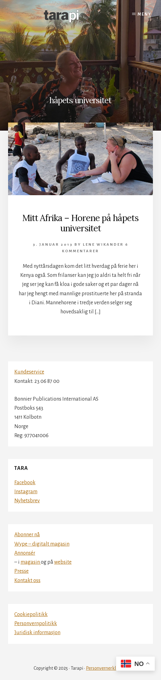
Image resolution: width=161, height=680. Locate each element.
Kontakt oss (27, 580)
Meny (144, 14)
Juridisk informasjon (37, 632)
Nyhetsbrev (27, 501)
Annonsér (24, 553)
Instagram (25, 491)
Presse (21, 571)
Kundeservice (29, 372)
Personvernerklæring (106, 668)
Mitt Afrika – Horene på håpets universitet (80, 223)
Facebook (25, 482)
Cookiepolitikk (31, 614)
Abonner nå (27, 535)
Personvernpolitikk (35, 623)
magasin (31, 562)
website (63, 562)
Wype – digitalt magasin (41, 544)
